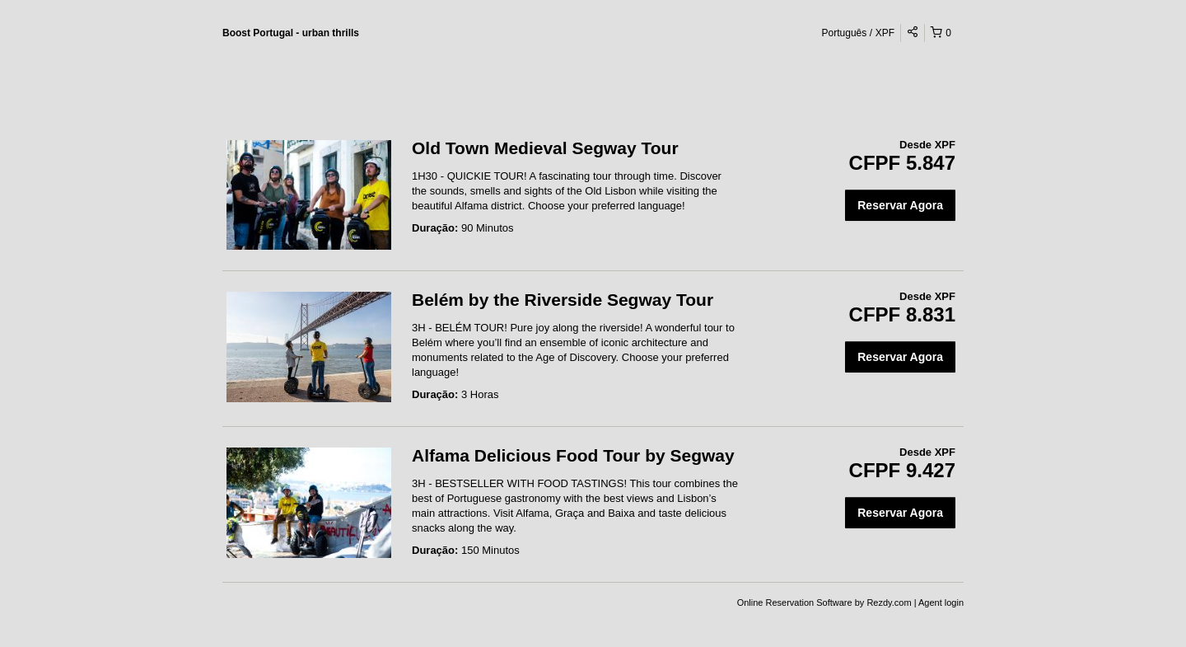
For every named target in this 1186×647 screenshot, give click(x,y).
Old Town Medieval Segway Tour (545, 147)
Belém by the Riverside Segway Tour (562, 299)
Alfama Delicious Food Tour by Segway (573, 455)
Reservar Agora (900, 205)
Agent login (941, 602)
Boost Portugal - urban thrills (290, 33)
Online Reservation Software (794, 602)
